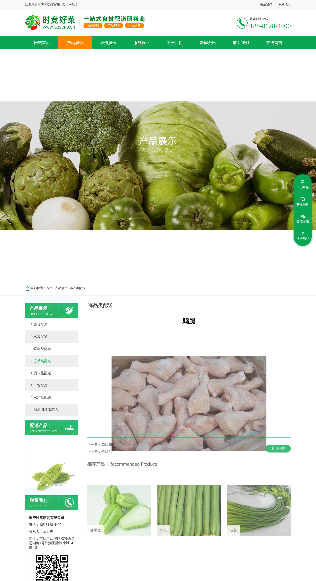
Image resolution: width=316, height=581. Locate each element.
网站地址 (284, 4)
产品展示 (61, 288)
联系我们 (266, 4)
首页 (49, 288)
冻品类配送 (77, 288)
